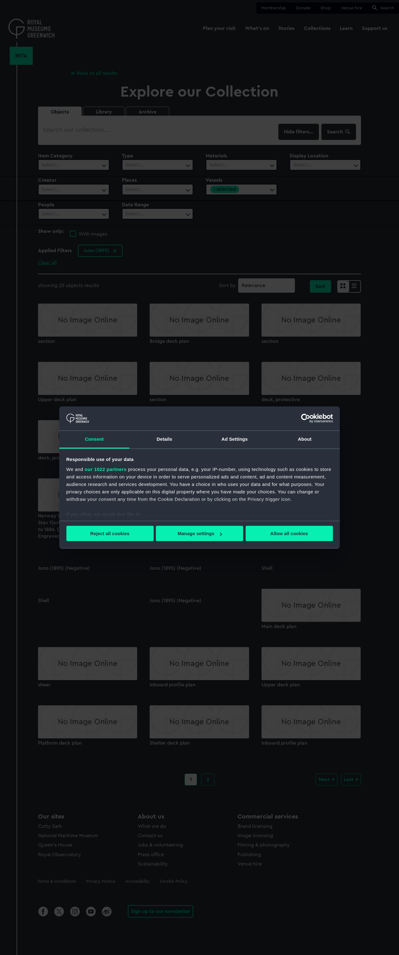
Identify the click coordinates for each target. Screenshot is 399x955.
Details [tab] (164, 439)
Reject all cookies (110, 533)
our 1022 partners (106, 469)
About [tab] (305, 439)
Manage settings (200, 533)
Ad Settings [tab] (234, 439)
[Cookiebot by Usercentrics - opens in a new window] (305, 418)
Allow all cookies (289, 533)
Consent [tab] (94, 439)
